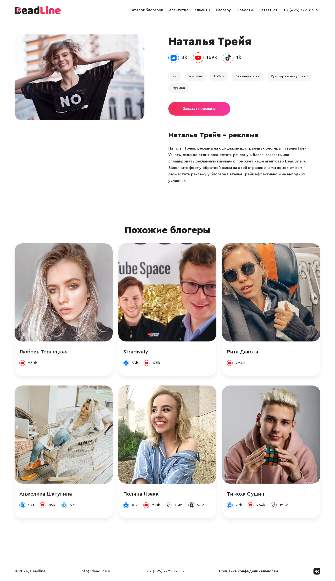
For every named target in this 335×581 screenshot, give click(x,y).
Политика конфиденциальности (248, 571)
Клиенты (202, 10)
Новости (245, 10)
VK (174, 76)
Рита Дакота (242, 351)
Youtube (195, 76)
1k (238, 57)
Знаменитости (247, 76)
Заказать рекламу (199, 109)
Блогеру (223, 10)
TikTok (218, 76)
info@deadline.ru (96, 571)
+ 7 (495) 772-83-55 (302, 10)
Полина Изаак (141, 494)
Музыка (178, 87)
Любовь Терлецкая (43, 351)
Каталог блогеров (146, 10)
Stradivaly (135, 351)
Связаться (268, 10)
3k (184, 57)
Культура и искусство (289, 76)
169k (211, 57)
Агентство (179, 10)
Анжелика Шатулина (45, 494)
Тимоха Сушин (245, 494)
